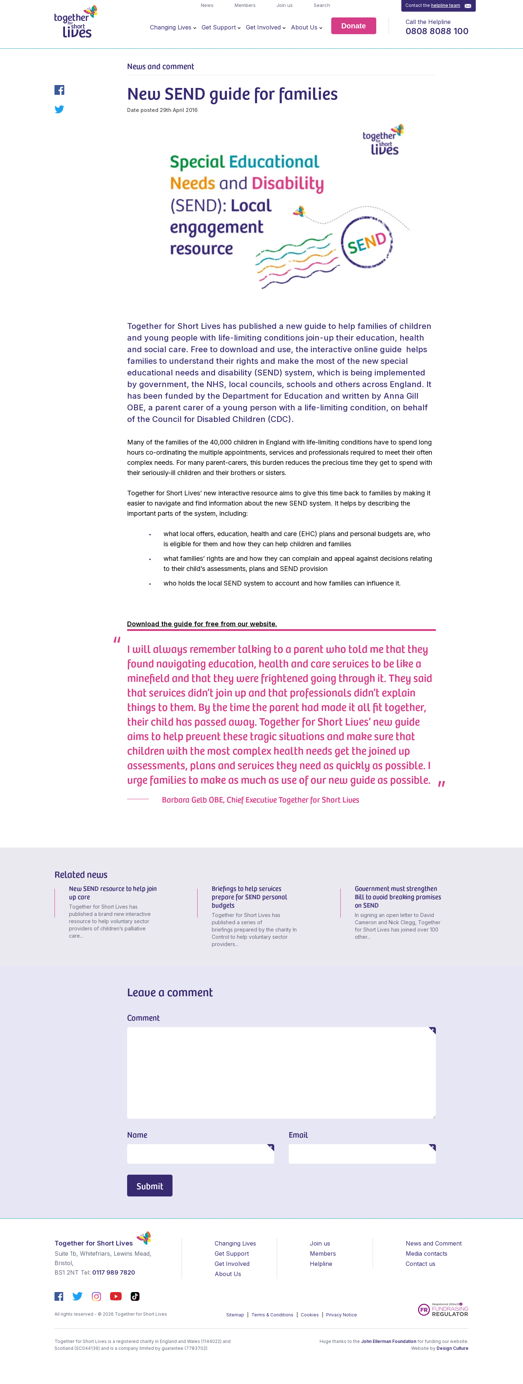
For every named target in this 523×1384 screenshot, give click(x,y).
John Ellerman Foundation (388, 1341)
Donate (353, 26)
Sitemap (235, 1314)
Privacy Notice (341, 1314)
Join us (284, 5)
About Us (304, 27)
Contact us (420, 1263)
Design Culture (453, 1348)
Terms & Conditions (273, 1314)
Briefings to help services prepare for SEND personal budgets (249, 896)
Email (298, 1134)
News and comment (160, 65)
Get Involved (263, 27)
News (206, 5)
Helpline (321, 1263)
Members (244, 5)
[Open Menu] (194, 27)
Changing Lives (170, 27)
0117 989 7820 (113, 1272)
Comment (143, 1017)
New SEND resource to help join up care (113, 892)
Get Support (219, 27)
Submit (150, 1186)
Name (137, 1134)
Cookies (310, 1314)
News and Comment (434, 1243)
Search (321, 5)
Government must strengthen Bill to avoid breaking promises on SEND (398, 896)
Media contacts (426, 1253)
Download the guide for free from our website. (202, 624)
